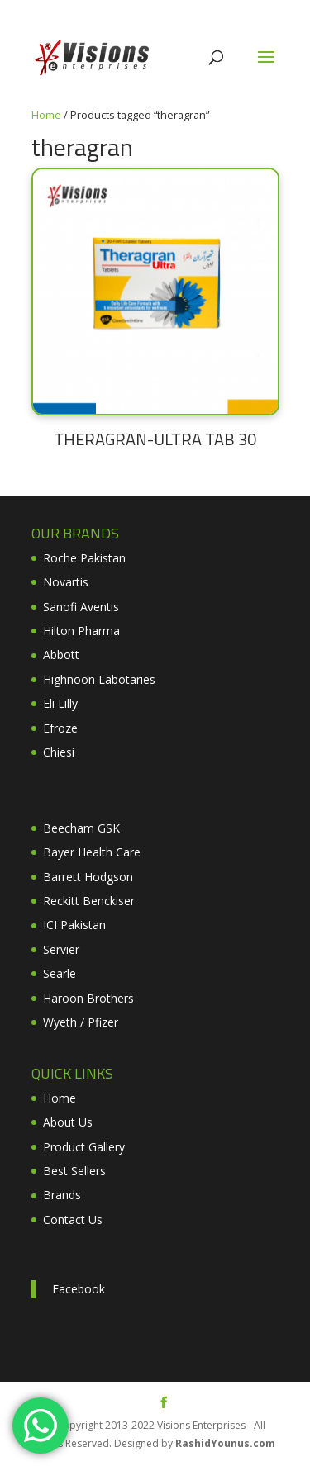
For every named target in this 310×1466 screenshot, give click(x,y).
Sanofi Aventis (81, 606)
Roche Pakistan (84, 558)
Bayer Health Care (92, 852)
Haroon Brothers (88, 998)
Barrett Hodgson (88, 877)
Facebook (78, 1289)
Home (46, 114)
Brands (62, 1195)
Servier (61, 949)
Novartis (65, 582)
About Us (68, 1122)
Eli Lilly (60, 703)
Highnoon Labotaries (99, 679)
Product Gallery (84, 1147)
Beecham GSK (81, 828)
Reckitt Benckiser (89, 901)
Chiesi (58, 752)
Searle (59, 973)
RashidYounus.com (225, 1443)
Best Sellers (74, 1171)
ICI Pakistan (74, 924)
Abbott (61, 654)
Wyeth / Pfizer (80, 1022)
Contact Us (73, 1219)
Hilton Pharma (81, 630)
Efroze (60, 728)
